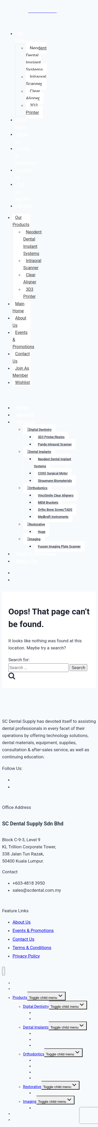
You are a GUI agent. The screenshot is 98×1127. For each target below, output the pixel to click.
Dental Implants (40, 452)
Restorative (37, 524)
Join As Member (21, 372)
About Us (21, 138)
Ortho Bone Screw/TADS (55, 510)
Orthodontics (38, 488)
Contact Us (23, 174)
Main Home (20, 123)
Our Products (23, 37)
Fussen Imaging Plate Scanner (59, 546)
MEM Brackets (48, 502)
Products (26, 421)
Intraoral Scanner (36, 80)
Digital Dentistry (40, 430)
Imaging (35, 539)
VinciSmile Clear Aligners (55, 495)
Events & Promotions (36, 553)
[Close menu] (3, 971)
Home (22, 407)
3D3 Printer (32, 109)
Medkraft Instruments (53, 517)
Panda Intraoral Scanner (55, 444)
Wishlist (24, 205)
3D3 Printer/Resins (51, 437)
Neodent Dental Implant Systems (36, 58)
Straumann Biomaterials (55, 481)
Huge (41, 532)
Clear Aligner (33, 94)
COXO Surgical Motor (53, 473)
